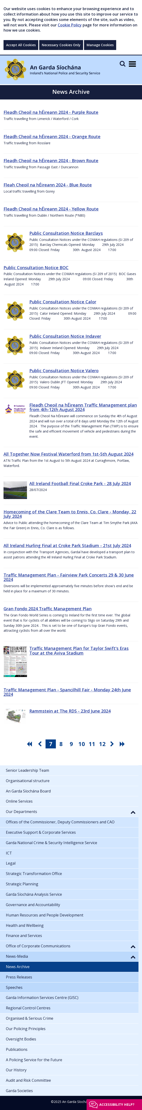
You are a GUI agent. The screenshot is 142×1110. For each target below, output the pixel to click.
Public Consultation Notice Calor (62, 302)
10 (81, 744)
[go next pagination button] (112, 743)
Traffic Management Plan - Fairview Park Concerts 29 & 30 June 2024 (69, 577)
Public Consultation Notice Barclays (66, 233)
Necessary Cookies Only (61, 45)
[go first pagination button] (30, 743)
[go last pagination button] (123, 743)
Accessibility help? (116, 1104)
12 (102, 744)
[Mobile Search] (122, 63)
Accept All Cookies (21, 45)
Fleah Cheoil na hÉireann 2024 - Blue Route (48, 185)
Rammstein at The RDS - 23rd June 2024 (70, 711)
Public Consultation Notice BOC (36, 267)
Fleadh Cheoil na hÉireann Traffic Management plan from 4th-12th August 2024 (83, 407)
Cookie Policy (70, 25)
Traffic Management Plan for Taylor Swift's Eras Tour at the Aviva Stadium (79, 650)
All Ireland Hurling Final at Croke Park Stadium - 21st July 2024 (67, 545)
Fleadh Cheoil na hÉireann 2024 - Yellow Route (51, 209)
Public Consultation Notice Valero (64, 370)
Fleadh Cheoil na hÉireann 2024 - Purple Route (51, 112)
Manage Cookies (100, 45)
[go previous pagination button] (40, 743)
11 (92, 744)
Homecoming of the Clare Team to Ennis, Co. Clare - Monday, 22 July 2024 (70, 514)
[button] (133, 812)
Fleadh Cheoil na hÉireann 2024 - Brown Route (51, 160)
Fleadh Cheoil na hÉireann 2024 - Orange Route (52, 136)
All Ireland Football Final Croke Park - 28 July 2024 (80, 483)
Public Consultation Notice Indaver (65, 336)
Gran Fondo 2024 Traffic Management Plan (48, 608)
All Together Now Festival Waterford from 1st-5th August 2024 (68, 454)
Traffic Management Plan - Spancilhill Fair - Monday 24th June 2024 (67, 692)
